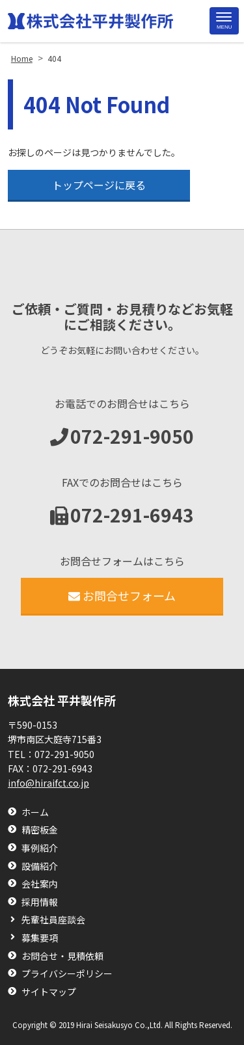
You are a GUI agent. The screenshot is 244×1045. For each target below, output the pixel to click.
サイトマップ (48, 992)
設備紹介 (39, 866)
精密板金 (39, 830)
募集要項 (39, 938)
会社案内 (39, 884)
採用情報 (39, 902)
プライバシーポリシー (67, 974)
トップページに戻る (99, 185)
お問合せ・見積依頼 (62, 956)
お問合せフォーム (122, 595)
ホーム (35, 812)
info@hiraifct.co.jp (48, 782)
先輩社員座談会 (53, 920)
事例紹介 (39, 848)
